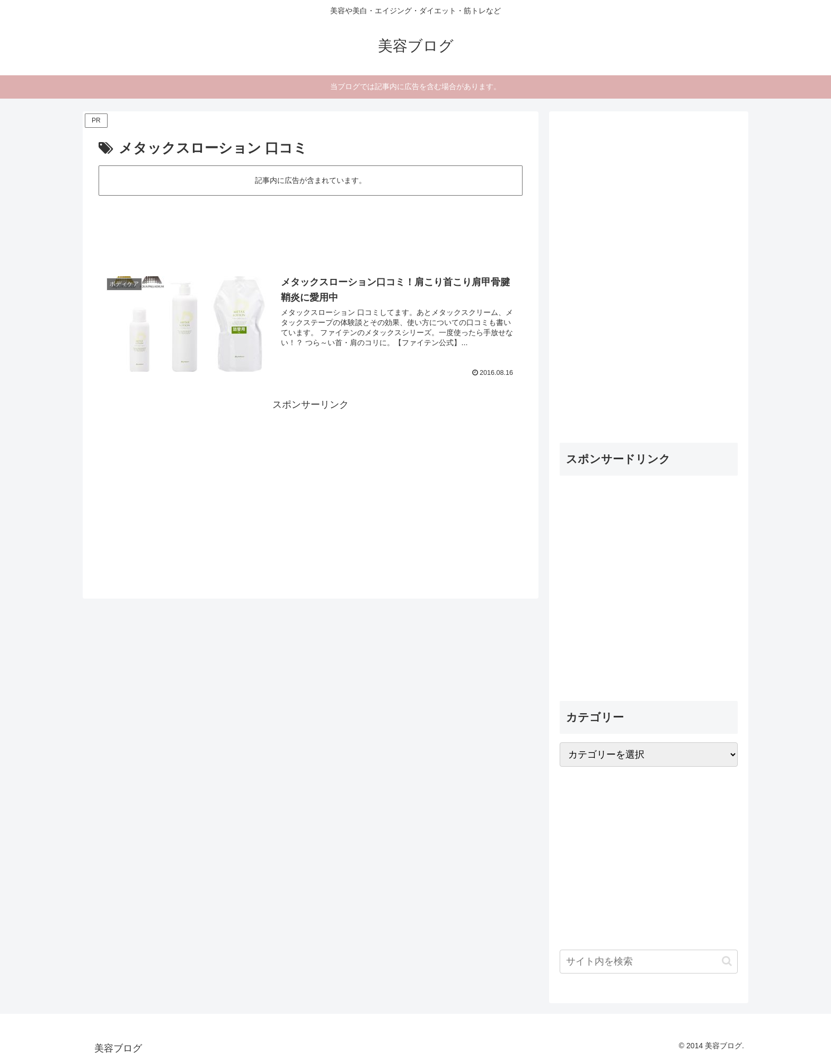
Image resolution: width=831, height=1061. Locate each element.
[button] (727, 961)
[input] (649, 962)
